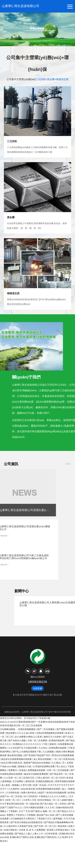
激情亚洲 (30, 781)
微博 (34, 671)
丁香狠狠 (13, 811)
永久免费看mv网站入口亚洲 (28, 736)
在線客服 (37, 688)
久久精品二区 (58, 762)
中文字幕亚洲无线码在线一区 (14, 803)
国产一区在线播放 (46, 729)
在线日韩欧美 (11, 830)
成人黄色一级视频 (10, 785)
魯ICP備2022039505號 (59, 712)
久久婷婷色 (14, 789)
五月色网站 (18, 781)
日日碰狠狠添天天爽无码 (22, 818)
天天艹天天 (24, 811)
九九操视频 (48, 751)
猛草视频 (58, 818)
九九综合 (43, 748)
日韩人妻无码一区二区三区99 (50, 777)
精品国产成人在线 (46, 815)
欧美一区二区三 (14, 800)
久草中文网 (26, 785)
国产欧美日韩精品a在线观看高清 (26, 822)
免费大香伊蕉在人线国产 (33, 792)
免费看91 (13, 770)
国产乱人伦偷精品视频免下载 (27, 751)
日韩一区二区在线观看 (58, 770)
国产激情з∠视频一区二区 (43, 811)
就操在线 (34, 803)
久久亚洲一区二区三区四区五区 (19, 777)
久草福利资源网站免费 (44, 766)
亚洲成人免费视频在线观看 (32, 770)
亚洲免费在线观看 (58, 748)
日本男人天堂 (30, 800)
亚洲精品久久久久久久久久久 (27, 744)
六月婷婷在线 (13, 792)
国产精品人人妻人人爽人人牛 (29, 833)
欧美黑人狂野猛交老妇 (58, 830)
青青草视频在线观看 (65, 781)
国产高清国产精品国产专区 (37, 755)
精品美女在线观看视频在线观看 (16, 759)
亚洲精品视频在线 (45, 781)
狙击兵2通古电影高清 (12, 762)
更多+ (68, 464)
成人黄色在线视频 (42, 759)
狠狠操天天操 (25, 766)
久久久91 (50, 807)
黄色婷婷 (62, 826)
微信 (27, 671)
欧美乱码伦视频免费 (57, 792)
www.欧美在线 (28, 789)
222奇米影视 (51, 833)
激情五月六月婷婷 (53, 736)
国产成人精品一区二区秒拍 (53, 803)
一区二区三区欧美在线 (63, 759)
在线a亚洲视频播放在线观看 (50, 733)
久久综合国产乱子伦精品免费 (22, 748)
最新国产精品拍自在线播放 (37, 762)
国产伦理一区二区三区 (45, 826)
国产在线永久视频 (17, 740)
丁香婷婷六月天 (44, 818)
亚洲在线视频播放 (27, 729)
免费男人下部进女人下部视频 (21, 815)
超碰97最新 (67, 800)
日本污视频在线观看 (34, 807)
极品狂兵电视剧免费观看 (36, 774)
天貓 (40, 671)
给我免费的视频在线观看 (48, 789)
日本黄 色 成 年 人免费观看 (32, 830)
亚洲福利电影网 (57, 740)
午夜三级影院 (50, 744)
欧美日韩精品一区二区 (49, 800)
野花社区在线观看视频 (63, 755)
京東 (47, 671)
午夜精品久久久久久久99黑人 (53, 796)
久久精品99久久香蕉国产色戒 (18, 826)
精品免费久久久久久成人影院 (20, 733)
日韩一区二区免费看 (38, 740)
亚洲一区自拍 (40, 785)
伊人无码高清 (31, 796)
